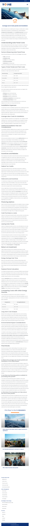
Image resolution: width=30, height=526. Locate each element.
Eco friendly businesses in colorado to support (13, 449)
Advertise (3, 514)
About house (4, 506)
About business (4, 504)
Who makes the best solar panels (10, 467)
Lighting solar (4, 479)
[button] (27, 4)
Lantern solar (4, 481)
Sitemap (3, 520)
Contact (3, 518)
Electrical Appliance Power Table (7, 502)
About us (3, 512)
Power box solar (5, 483)
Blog (3, 516)
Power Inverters (4, 496)
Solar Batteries (4, 494)
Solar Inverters (4, 492)
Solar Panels (4, 490)
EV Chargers (4, 498)
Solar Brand (4, 508)
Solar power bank (5, 485)
